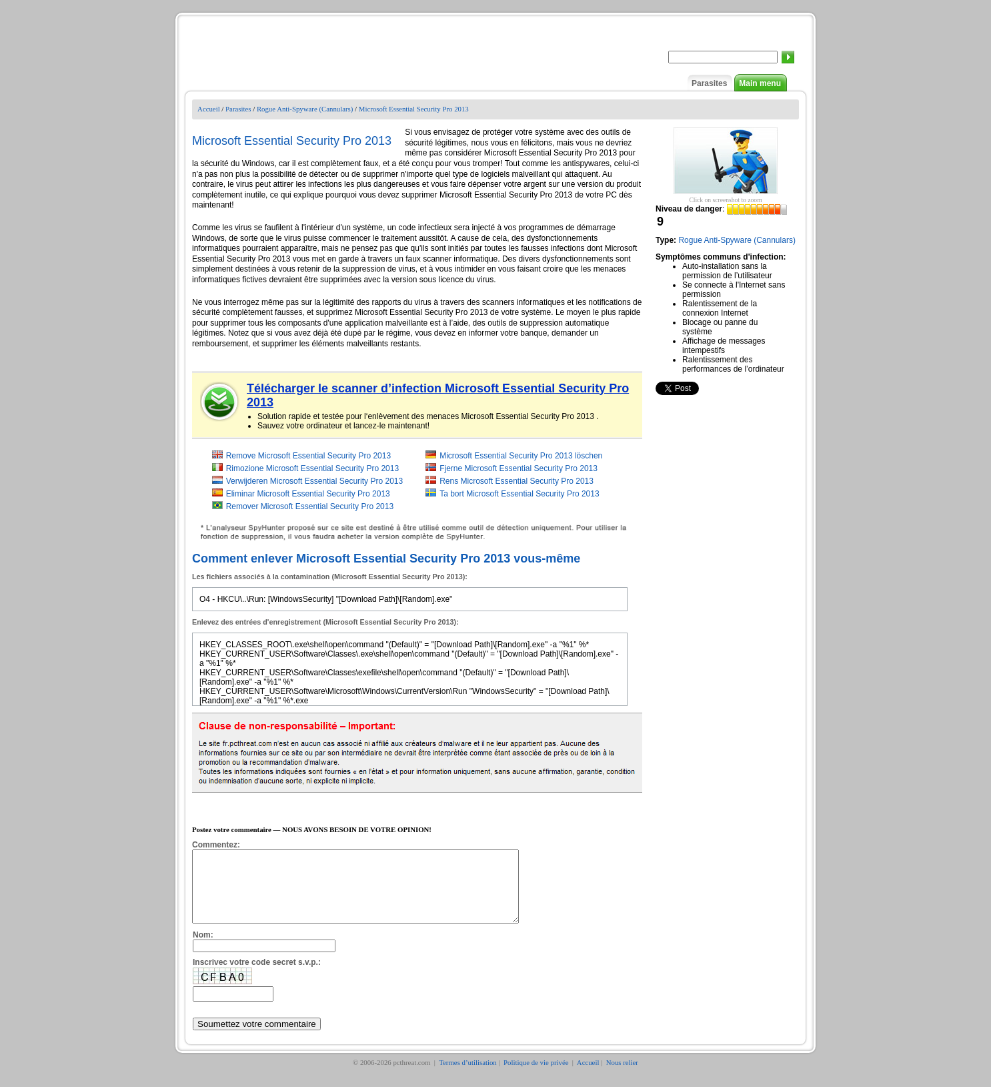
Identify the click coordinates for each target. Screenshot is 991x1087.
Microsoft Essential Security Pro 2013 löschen (520, 455)
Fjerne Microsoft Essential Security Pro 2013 (518, 468)
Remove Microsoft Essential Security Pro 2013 (308, 455)
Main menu (760, 83)
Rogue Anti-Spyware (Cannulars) (305, 109)
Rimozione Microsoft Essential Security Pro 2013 (312, 468)
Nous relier (622, 1076)
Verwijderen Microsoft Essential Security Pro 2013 (314, 481)
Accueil (208, 109)
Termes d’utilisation (468, 1076)
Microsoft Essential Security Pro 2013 (414, 109)
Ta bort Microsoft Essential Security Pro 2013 (519, 493)
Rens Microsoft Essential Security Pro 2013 (516, 481)
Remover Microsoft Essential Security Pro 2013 (309, 506)
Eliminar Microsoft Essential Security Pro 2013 (308, 493)
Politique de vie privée (537, 1076)
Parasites (709, 83)
